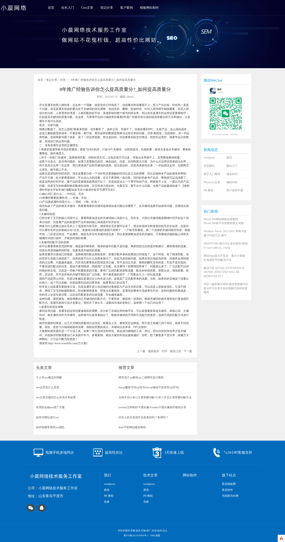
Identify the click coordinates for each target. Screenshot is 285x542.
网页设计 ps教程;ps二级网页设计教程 (141, 377)
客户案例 (126, 7)
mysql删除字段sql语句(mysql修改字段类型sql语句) (149, 387)
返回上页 (175, 351)
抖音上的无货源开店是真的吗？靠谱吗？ (143, 417)
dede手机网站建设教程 (132, 427)
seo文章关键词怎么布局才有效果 (56, 397)
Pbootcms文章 (212, 182)
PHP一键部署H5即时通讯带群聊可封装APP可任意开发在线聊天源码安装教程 (226, 288)
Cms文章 (87, 7)
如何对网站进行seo (47, 417)
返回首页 (153, 351)
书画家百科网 (230, 495)
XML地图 (155, 535)
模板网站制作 (149, 7)
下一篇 (188, 351)
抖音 (63, 79)
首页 (51, 7)
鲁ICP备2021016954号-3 (136, 535)
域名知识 (232, 173)
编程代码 (232, 182)
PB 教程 (208, 190)
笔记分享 (106, 7)
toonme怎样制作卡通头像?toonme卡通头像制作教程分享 (152, 407)
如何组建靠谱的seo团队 (50, 427)
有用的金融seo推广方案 (50, 407)
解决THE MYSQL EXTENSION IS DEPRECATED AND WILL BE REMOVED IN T (224, 272)
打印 (164, 351)
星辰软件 (227, 489)
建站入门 (232, 165)
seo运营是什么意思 (47, 387)
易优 (229, 157)
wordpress (209, 157)
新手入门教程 (212, 173)
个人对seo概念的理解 (49, 377)
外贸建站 (209, 165)
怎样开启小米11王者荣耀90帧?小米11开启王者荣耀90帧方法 (155, 397)
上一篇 (141, 351)
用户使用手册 (234, 190)
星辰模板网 (229, 484)
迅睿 (106, 501)
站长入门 (67, 7)
